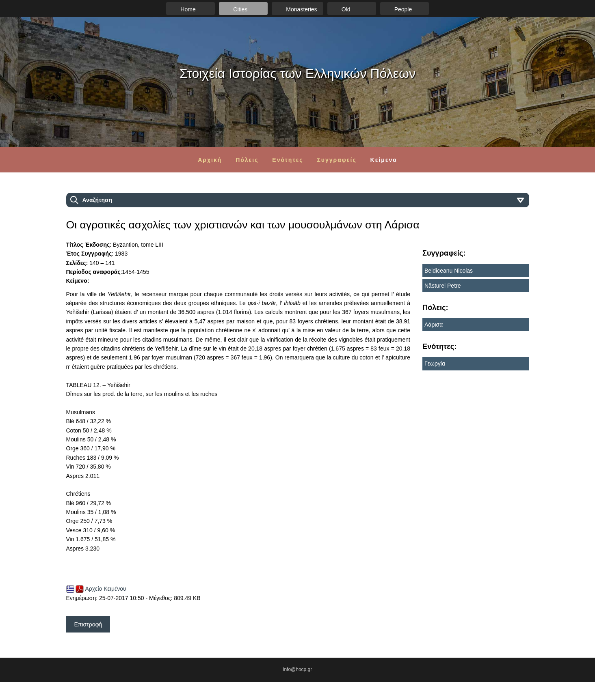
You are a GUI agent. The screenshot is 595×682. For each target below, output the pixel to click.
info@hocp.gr (297, 669)
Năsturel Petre (442, 285)
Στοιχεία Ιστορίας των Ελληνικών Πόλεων (297, 73)
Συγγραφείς (336, 160)
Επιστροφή (88, 624)
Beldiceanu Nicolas (448, 270)
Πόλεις (247, 160)
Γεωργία (434, 363)
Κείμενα (383, 160)
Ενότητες (287, 160)
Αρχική (210, 160)
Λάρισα (433, 324)
